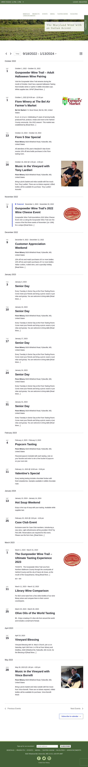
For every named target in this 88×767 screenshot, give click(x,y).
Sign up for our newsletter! (25, 746)
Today (17, 54)
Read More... (39, 89)
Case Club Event (26, 522)
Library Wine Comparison (32, 590)
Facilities (74, 14)
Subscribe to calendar (70, 716)
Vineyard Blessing (27, 639)
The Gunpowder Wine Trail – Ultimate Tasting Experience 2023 (33, 557)
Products (36, 14)
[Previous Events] (6, 53)
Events (45, 14)
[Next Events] (10, 53)
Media (52, 14)
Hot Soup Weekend (27, 502)
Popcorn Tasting (26, 444)
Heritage (26, 14)
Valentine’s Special (27, 473)
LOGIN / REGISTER (80, 2)
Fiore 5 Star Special (28, 137)
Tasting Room (62, 14)
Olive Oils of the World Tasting (35, 613)
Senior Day (22, 286)
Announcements (29, 16)
